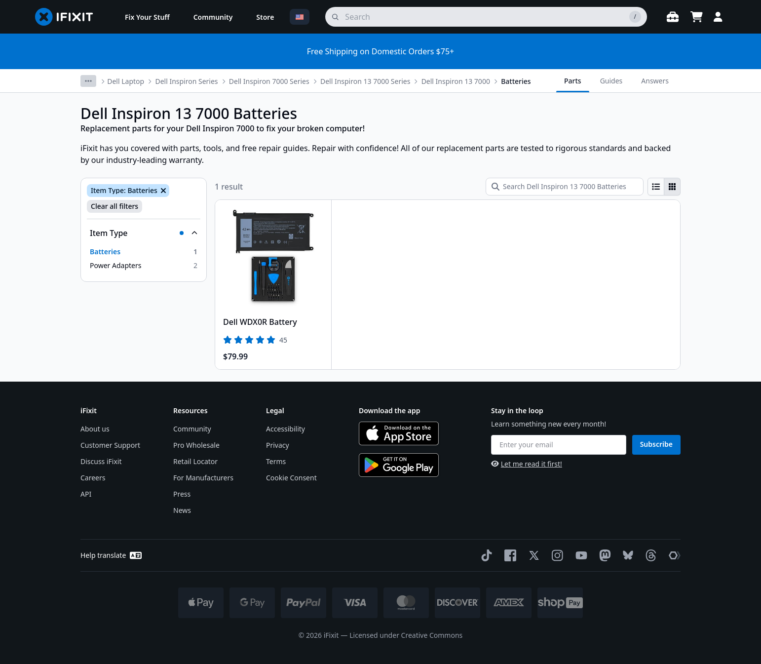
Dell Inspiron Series (186, 81)
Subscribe (656, 444)
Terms (276, 461)
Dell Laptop (125, 81)
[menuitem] (147, 17)
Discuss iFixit (101, 461)
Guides (611, 80)
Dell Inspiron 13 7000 (455, 81)
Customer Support (110, 445)
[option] (143, 252)
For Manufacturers (203, 477)
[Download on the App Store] (399, 433)
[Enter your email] (558, 445)
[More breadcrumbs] (88, 81)
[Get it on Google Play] (399, 465)
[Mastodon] (603, 555)
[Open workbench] (673, 17)
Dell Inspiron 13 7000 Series (365, 81)
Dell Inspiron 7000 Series (269, 81)
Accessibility (285, 428)
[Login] (718, 17)
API (85, 494)
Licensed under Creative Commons (405, 635)
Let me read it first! (526, 464)
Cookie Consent (291, 477)
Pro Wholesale (196, 445)
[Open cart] (696, 17)
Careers (92, 477)
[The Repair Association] (673, 555)
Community (192, 428)
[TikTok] (485, 555)
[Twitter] (532, 555)
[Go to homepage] (68, 17)
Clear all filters (114, 206)
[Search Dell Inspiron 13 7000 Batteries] (565, 186)
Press (181, 494)
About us (95, 428)
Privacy (277, 445)
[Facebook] (508, 555)
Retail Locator (195, 461)
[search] (486, 17)
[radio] (655, 186)
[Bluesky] (626, 555)
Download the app (389, 410)
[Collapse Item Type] (143, 233)
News (182, 510)
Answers (655, 80)
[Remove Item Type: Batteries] (162, 191)
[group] (664, 186)
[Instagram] (556, 555)
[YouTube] (579, 555)
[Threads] (649, 555)
